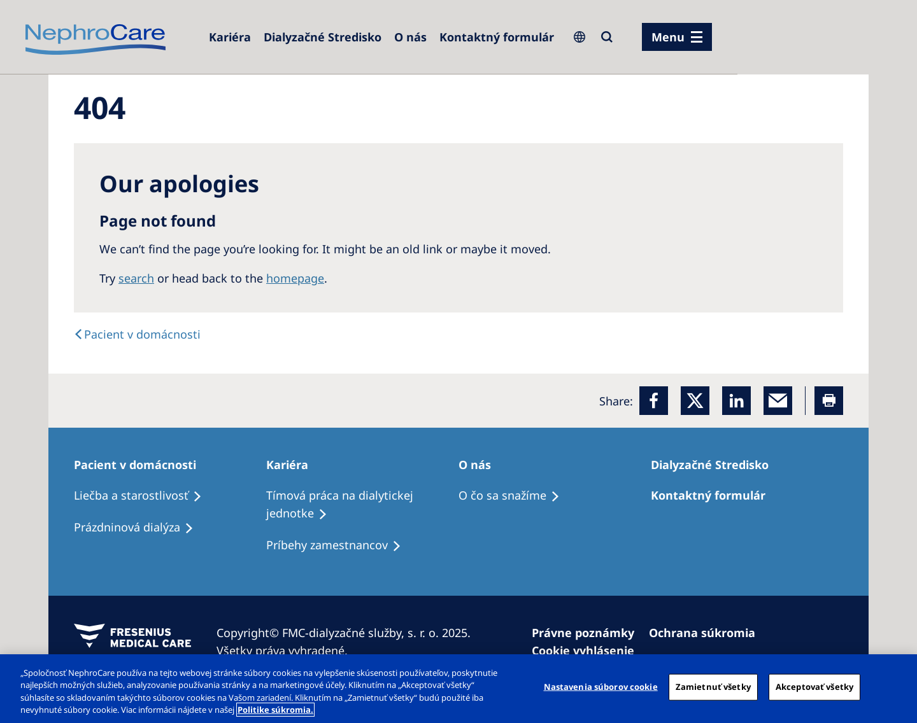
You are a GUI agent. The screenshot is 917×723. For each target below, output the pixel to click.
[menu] (677, 37)
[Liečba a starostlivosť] (143, 495)
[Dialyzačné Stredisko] (322, 37)
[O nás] (410, 37)
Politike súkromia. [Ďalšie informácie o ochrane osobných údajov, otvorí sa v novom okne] (275, 709)
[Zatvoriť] (897, 687)
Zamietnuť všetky (713, 686)
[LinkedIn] (736, 400)
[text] (137, 334)
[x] (695, 400)
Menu (668, 37)
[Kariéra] (230, 37)
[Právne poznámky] (589, 633)
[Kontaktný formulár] (496, 37)
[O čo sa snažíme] (514, 495)
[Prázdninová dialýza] (139, 527)
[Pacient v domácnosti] (141, 465)
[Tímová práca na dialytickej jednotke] (362, 504)
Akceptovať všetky (814, 686)
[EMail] (778, 400)
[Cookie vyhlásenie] (589, 650)
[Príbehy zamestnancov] (339, 545)
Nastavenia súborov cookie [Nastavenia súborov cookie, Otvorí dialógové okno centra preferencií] (601, 686)
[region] (458, 688)
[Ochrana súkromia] (708, 633)
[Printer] (828, 400)
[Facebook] (653, 400)
